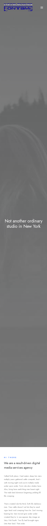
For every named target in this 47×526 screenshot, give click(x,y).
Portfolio (11, 458)
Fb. (6, 511)
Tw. (12, 511)
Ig (18, 511)
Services (11, 454)
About (10, 450)
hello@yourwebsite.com (13, 500)
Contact (11, 462)
